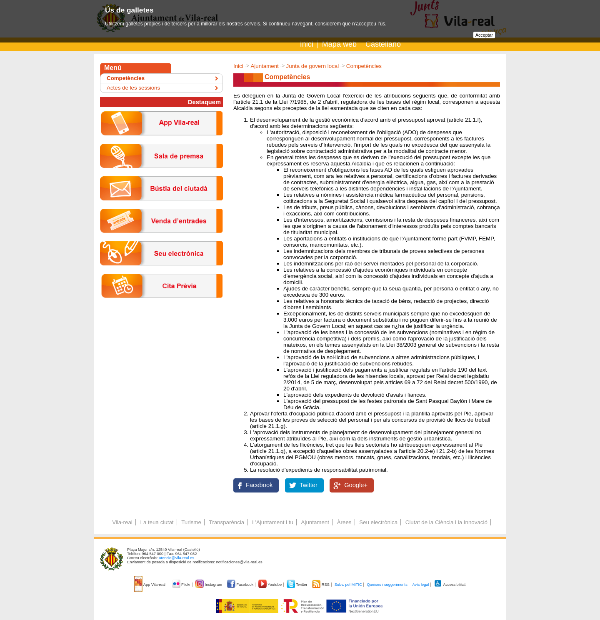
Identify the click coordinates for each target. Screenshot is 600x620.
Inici (306, 44)
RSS (321, 584)
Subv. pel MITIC (348, 584)
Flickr (182, 584)
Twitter (309, 485)
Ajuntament (264, 66)
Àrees (344, 522)
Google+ (356, 485)
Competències (364, 66)
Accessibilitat (449, 584)
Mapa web (339, 44)
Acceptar (484, 35)
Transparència (227, 522)
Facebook (259, 485)
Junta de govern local (312, 66)
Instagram (209, 584)
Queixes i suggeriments (387, 584)
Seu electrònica (378, 522)
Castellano (383, 44)
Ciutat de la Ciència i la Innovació (446, 522)
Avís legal (420, 584)
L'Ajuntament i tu (272, 522)
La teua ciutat (156, 522)
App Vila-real (150, 584)
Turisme (191, 522)
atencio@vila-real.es (176, 558)
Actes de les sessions (133, 88)
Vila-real (122, 522)
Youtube (270, 584)
